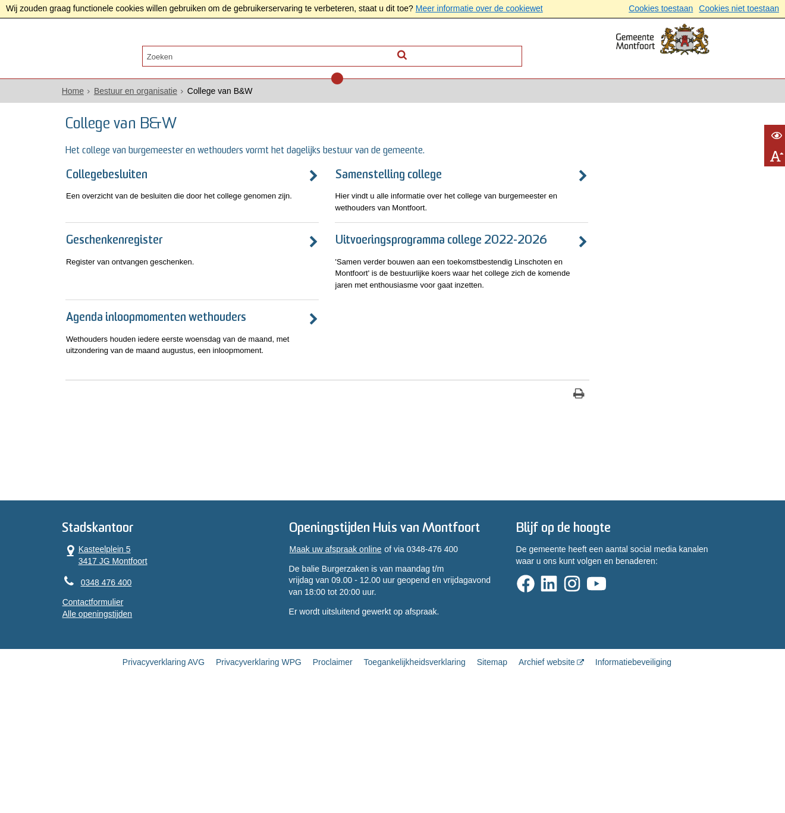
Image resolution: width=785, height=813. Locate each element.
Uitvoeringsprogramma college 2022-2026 (365, 268)
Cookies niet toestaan (739, 8)
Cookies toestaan (661, 8)
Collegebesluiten (143, 193)
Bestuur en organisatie (169, 95)
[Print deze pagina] (452, 482)
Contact (221, 51)
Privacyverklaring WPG (259, 772)
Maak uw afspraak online (346, 658)
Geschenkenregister (152, 261)
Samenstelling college (343, 193)
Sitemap (492, 772)
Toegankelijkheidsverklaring (415, 772)
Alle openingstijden (131, 707)
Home (106, 95)
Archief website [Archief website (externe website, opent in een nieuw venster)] (547, 772)
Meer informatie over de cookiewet (479, 8)
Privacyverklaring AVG (164, 772)
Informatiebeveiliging (633, 772)
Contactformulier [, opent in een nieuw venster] (126, 696)
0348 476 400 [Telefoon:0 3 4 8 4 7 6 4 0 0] (139, 675)
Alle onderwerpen (144, 51)
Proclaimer (333, 772)
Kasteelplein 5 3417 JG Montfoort (138, 647)
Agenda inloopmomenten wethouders (166, 386)
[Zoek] (495, 51)
